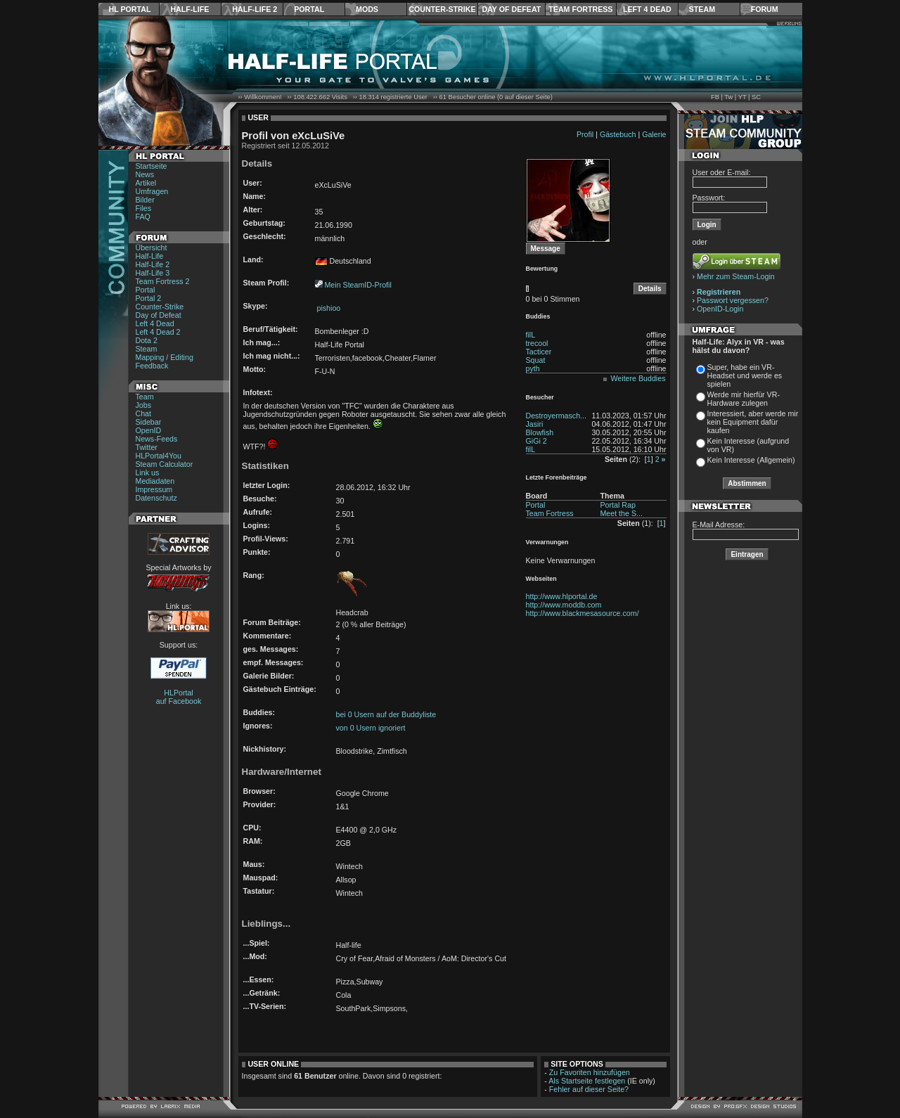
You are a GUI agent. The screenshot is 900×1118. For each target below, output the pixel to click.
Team (145, 396)
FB (715, 97)
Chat (144, 413)
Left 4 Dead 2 (158, 332)
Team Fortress (580, 9)
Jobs (144, 405)
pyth (533, 368)
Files (144, 208)
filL (531, 334)
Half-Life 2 (254, 9)
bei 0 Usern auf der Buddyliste (386, 714)
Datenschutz (156, 498)
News (145, 174)
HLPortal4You (158, 455)
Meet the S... (621, 513)
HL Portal (130, 9)
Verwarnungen (547, 542)
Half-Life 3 (153, 273)
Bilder (145, 199)
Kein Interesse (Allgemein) (751, 460)
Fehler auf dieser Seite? (589, 1089)
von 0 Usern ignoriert (371, 728)
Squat (536, 360)
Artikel (146, 183)
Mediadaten (155, 481)
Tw (728, 97)
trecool (537, 343)
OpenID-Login (720, 308)
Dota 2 (147, 340)
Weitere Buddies (638, 378)
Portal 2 (149, 298)
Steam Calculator (164, 464)
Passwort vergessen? (733, 300)
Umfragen (152, 191)
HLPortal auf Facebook (179, 696)
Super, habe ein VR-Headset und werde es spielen (745, 375)
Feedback (152, 365)
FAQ (143, 216)
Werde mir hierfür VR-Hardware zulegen (743, 398)
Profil (585, 134)
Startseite (151, 166)
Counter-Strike (442, 9)
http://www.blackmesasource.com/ (582, 613)
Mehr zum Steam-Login (736, 276)
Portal (309, 9)
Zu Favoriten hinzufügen (589, 1072)
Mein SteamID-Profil (357, 285)
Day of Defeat (511, 9)
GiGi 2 (536, 441)
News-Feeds (157, 439)
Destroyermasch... (556, 415)
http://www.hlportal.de (562, 596)
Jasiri (535, 424)
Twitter (147, 447)
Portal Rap (617, 505)
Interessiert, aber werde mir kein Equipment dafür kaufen (753, 422)
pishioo (328, 308)
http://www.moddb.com (564, 604)
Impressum (154, 489)
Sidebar (149, 422)
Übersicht (151, 247)
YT (742, 97)
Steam (702, 9)
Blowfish (540, 432)
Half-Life (189, 9)
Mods (367, 9)
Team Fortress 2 (163, 281)
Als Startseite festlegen (586, 1081)
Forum (764, 9)
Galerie (654, 134)
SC (756, 97)
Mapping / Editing (164, 357)
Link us (148, 472)
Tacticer (539, 351)
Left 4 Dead (647, 9)
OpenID (149, 430)
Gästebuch (618, 134)
